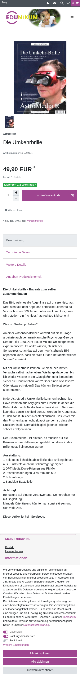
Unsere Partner (14, 551)
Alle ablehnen (40, 661)
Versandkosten (35, 220)
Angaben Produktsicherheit (23, 276)
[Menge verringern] (16, 198)
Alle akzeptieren (40, 653)
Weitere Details (16, 264)
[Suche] (62, 3)
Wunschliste (13, 210)
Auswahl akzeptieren (39, 670)
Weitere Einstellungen (16, 644)
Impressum (69, 617)
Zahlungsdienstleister (22, 636)
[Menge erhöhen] (16, 193)
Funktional (16, 640)
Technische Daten (18, 252)
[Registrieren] (55, 3)
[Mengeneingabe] (8, 195)
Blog (4, 2)
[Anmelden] (48, 3)
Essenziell (16, 631)
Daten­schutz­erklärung (36, 624)
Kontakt (9, 547)
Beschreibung (15, 240)
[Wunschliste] (68, 3)
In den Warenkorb (55, 195)
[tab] (40, 240)
